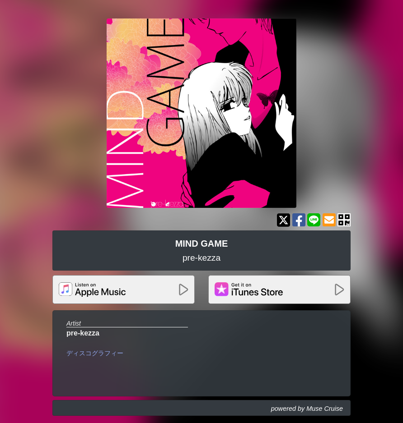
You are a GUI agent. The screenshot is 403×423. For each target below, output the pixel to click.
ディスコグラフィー (94, 353)
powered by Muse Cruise (307, 408)
